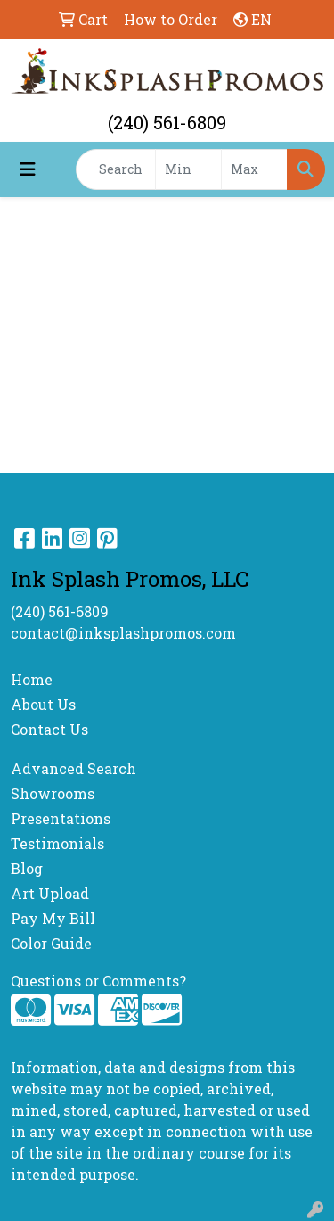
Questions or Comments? (98, 980)
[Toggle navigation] (27, 169)
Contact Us (49, 729)
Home (32, 679)
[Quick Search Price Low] (188, 169)
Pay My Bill (53, 918)
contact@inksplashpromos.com (123, 632)
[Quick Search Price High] (254, 169)
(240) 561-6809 (167, 122)
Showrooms (52, 793)
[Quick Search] (116, 169)
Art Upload (50, 893)
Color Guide (51, 943)
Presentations (60, 818)
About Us (43, 704)
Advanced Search (73, 768)
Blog (27, 868)
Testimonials (57, 843)
